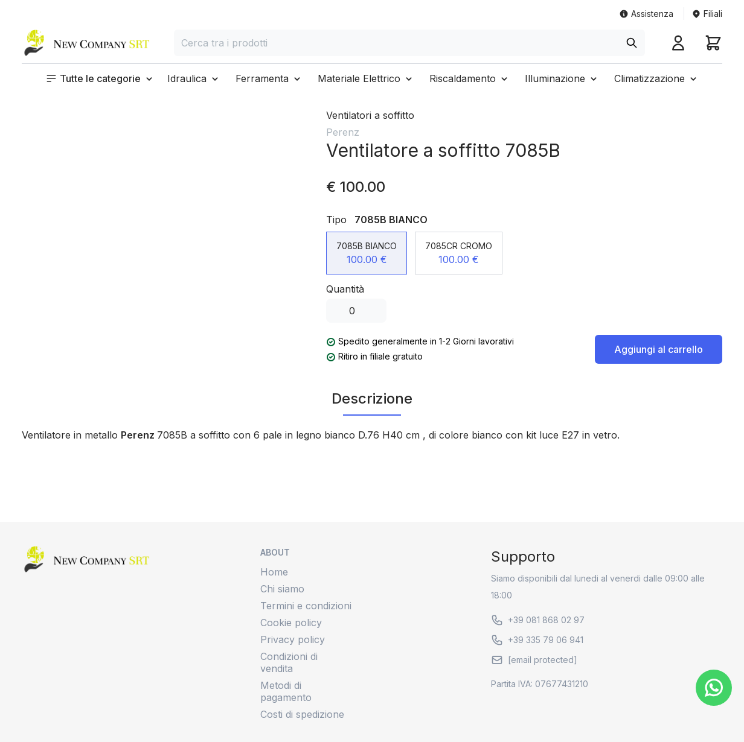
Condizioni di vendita (289, 662)
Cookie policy (291, 623)
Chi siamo (282, 589)
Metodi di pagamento (286, 691)
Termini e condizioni (305, 606)
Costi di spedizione (302, 714)
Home (274, 572)
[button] (100, 78)
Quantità (345, 289)
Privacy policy (292, 639)
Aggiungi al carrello (658, 349)
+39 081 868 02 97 (538, 620)
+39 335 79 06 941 (537, 640)
